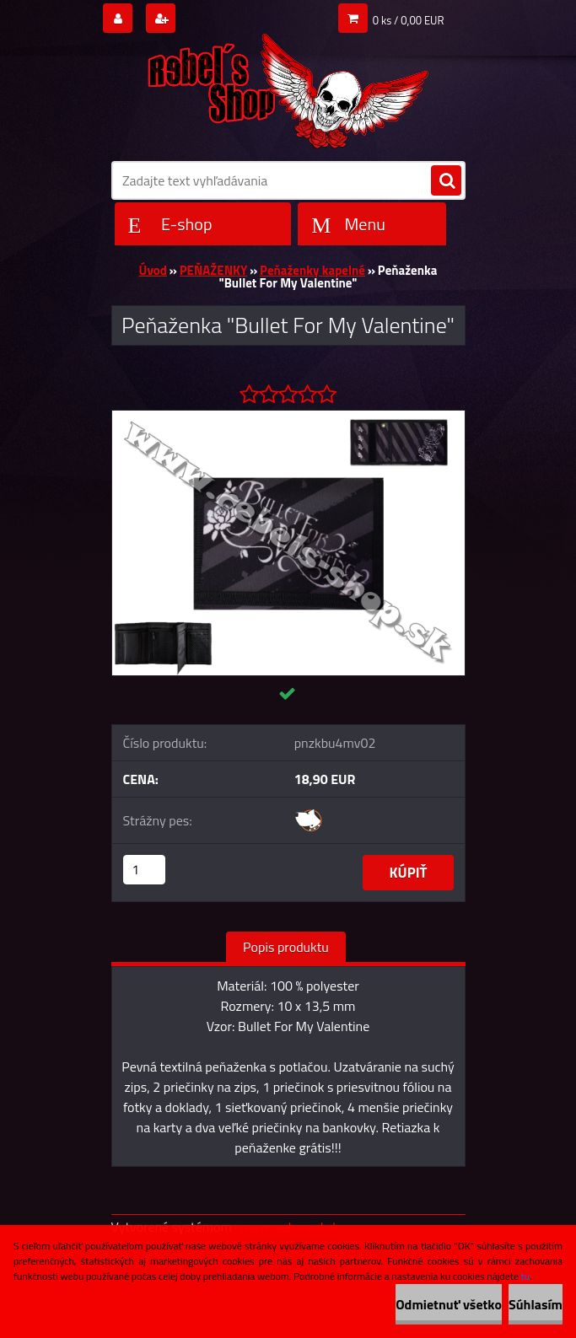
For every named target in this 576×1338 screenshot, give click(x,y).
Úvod (153, 270)
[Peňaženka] (288, 417)
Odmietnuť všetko (449, 1304)
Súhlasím (536, 1304)
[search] (446, 181)
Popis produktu (286, 947)
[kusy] (144, 869)
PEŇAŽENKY (214, 270)
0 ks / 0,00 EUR (408, 20)
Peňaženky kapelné (312, 270)
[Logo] (288, 85)
